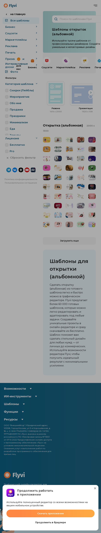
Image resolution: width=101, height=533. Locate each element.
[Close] (95, 488)
